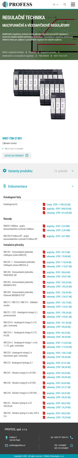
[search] (65, 4)
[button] (39, 171)
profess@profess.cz (17, 445)
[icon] (73, 171)
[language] (56, 4)
